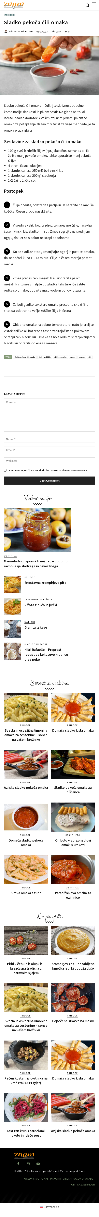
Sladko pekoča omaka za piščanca (73, 789)
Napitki (29, 622)
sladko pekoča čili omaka (25, 357)
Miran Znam (27, 31)
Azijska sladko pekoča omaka (26, 787)
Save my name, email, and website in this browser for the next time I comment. (48, 470)
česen (72, 357)
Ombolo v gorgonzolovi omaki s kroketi (73, 842)
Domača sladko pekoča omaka (26, 842)
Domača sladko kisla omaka (73, 730)
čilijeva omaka (60, 357)
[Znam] (14, 5)
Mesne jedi (72, 835)
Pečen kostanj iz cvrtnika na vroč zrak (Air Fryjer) (26, 1080)
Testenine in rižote (38, 599)
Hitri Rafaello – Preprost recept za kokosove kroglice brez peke (46, 654)
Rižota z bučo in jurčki (40, 605)
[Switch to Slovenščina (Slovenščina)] (49, 1206)
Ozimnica (10, 556)
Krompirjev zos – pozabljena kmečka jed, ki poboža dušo (73, 966)
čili (90, 357)
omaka (82, 357)
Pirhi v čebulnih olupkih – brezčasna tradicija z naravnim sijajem (26, 968)
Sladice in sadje (36, 644)
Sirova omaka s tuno (26, 893)
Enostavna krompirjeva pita (45, 582)
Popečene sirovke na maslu (73, 1021)
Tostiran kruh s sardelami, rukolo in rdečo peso (26, 1133)
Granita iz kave (35, 627)
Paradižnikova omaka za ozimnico (73, 895)
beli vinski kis (44, 357)
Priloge (9, 15)
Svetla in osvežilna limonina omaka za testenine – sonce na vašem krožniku (26, 735)
